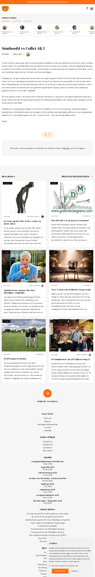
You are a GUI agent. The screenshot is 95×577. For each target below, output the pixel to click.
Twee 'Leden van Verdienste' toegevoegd (70, 289)
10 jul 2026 (47, 502)
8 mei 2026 (47, 474)
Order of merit (9, 18)
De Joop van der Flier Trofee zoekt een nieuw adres (22, 222)
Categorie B (16, 21)
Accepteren (60, 571)
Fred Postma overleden (15, 358)
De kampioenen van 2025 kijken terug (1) (47, 532)
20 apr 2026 (47, 468)
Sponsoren (27, 21)
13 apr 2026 (47, 463)
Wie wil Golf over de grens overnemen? (70, 220)
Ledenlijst (47, 431)
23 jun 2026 (47, 496)
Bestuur (47, 421)
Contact (47, 427)
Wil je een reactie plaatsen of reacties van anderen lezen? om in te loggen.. (47, 148)
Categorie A (6, 21)
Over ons (47, 418)
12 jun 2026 (47, 491)
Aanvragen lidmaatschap (47, 424)
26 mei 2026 (47, 479)
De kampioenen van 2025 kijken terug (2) (70, 359)
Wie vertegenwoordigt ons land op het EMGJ (47, 535)
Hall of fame (48, 451)
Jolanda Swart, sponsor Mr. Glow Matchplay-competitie (19, 291)
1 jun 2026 (47, 485)
